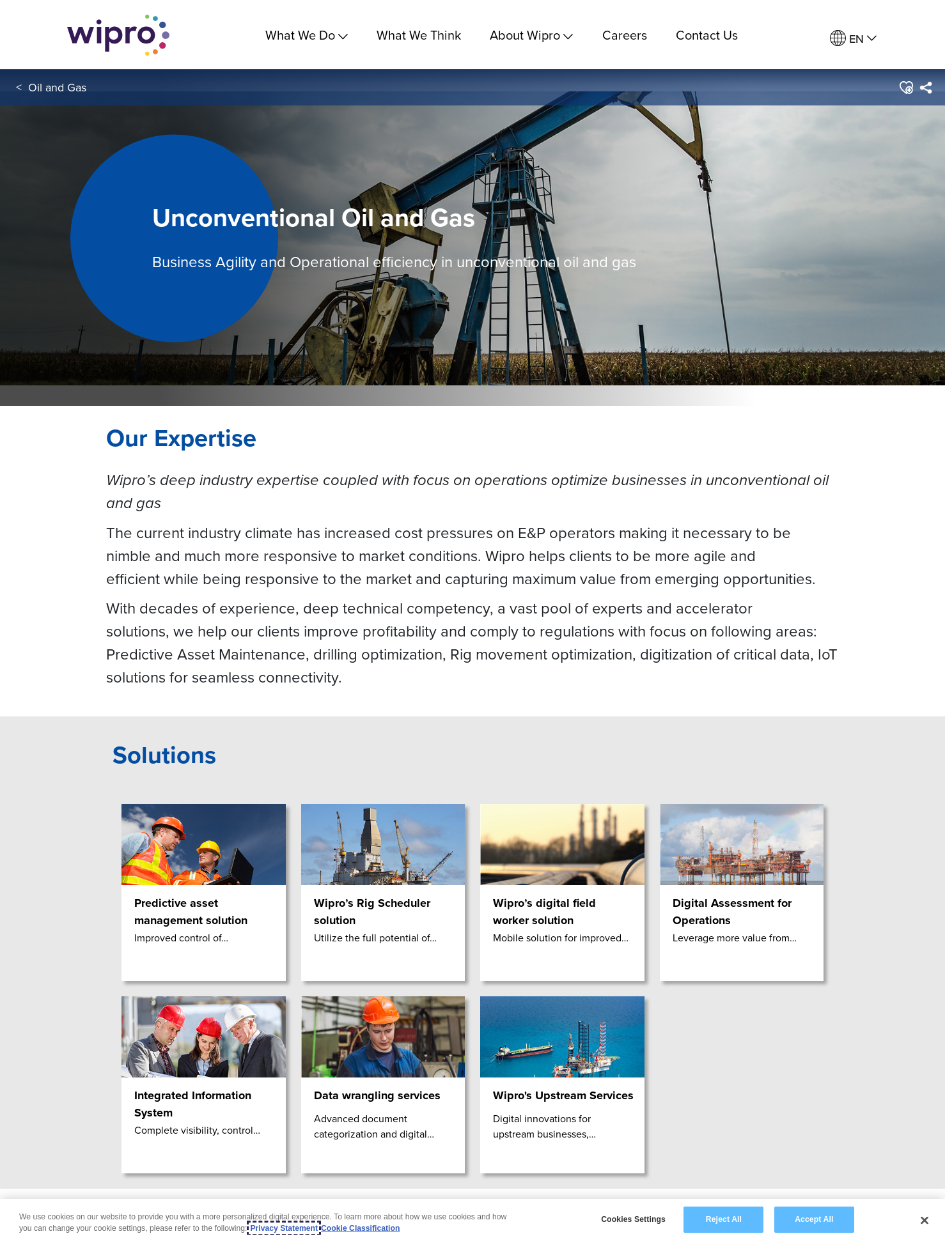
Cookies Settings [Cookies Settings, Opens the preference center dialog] (633, 1220)
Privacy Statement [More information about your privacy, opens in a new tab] (284, 1228)
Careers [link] (624, 35)
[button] (905, 88)
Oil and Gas (57, 89)
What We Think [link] (419, 35)
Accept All (814, 1220)
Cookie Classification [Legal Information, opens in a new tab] (360, 1228)
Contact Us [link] (707, 35)
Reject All (724, 1220)
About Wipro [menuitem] (531, 35)
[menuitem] (853, 38)
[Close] (924, 1221)
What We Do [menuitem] (306, 35)
